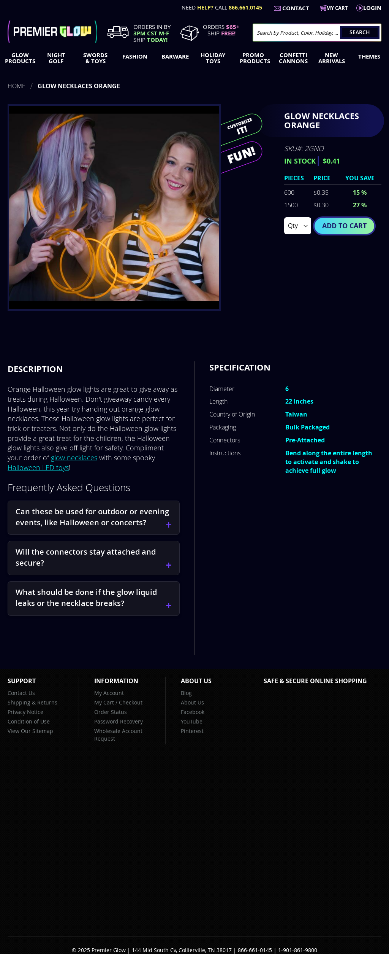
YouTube (191, 721)
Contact (295, 8)
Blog (186, 692)
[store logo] (52, 32)
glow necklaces (74, 457)
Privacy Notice (25, 712)
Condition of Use (29, 721)
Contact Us (21, 692)
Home (16, 86)
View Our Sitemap (30, 731)
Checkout (130, 702)
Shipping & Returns (32, 702)
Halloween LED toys (38, 467)
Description (35, 369)
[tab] (35, 369)
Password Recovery (118, 721)
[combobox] (317, 32)
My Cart (104, 702)
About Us (192, 702)
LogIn (372, 8)
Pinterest (192, 731)
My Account (109, 692)
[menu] (194, 59)
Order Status (110, 712)
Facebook (192, 712)
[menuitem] (18, 58)
